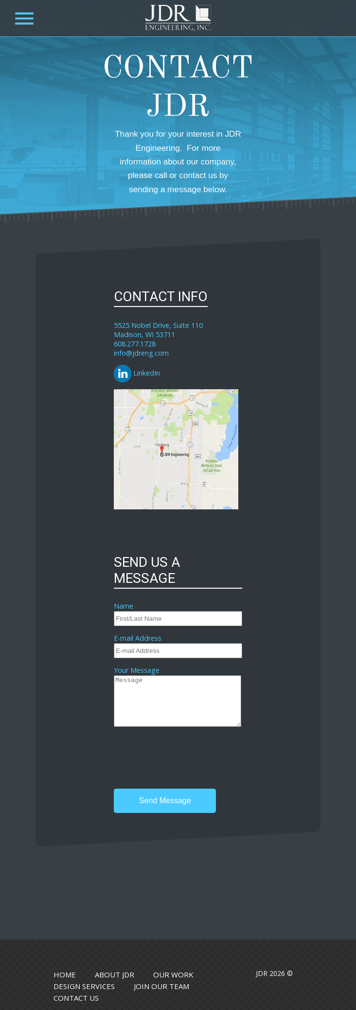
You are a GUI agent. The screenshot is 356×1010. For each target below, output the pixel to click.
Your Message (137, 670)
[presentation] (188, 759)
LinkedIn (137, 373)
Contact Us (76, 998)
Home (64, 974)
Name (123, 606)
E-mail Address (137, 638)
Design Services (84, 986)
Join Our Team (161, 986)
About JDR (114, 974)
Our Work (173, 974)
